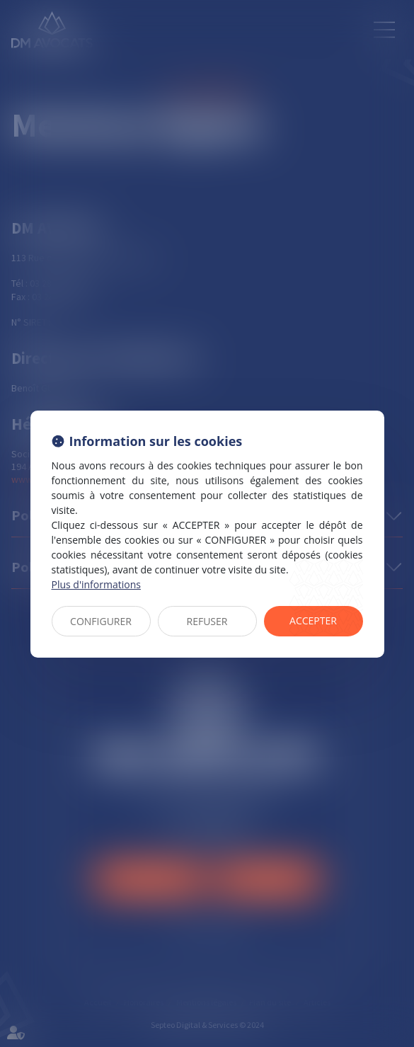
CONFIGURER (101, 621)
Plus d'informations (96, 584)
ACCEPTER (313, 620)
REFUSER (207, 621)
